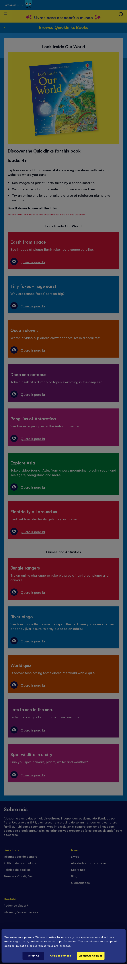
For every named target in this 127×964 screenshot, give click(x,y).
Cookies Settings (60, 955)
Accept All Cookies (90, 955)
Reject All (33, 955)
